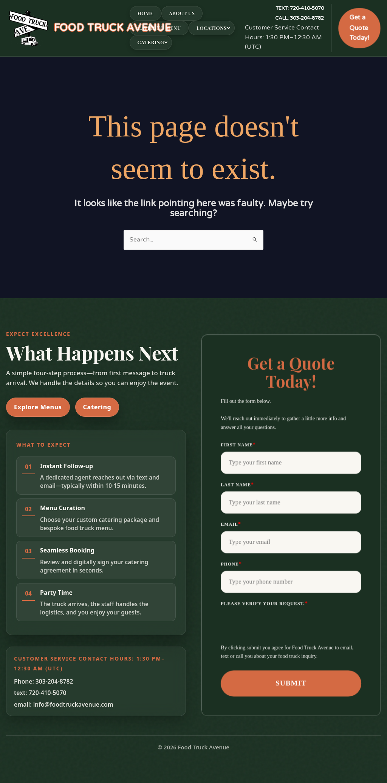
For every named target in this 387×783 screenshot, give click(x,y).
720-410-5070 (300, 8)
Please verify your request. (264, 603)
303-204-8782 (299, 18)
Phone (231, 563)
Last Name (237, 484)
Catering (97, 407)
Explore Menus (38, 407)
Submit (291, 683)
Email (231, 524)
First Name (238, 444)
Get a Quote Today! (359, 28)
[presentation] (278, 625)
